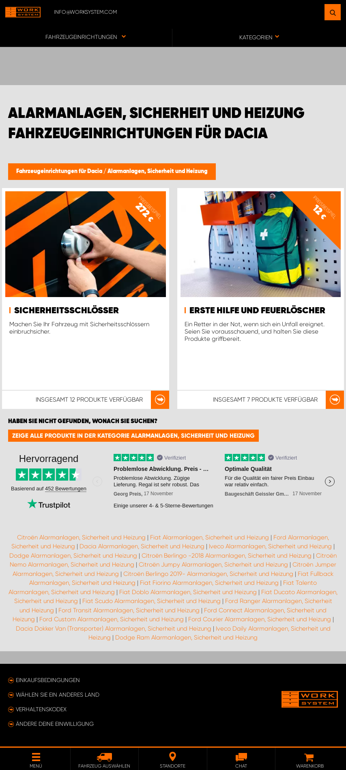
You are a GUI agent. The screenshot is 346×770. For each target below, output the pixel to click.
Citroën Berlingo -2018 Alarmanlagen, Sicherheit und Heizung (227, 555)
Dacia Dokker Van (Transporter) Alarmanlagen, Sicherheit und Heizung (113, 628)
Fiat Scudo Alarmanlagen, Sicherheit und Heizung (151, 601)
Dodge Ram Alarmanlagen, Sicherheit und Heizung (186, 637)
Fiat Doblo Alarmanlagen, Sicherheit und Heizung (188, 592)
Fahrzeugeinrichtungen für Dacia (59, 171)
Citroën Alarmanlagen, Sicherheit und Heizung (81, 537)
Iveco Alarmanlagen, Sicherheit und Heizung (270, 546)
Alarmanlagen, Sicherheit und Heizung (157, 171)
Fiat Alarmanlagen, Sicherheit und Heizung (209, 537)
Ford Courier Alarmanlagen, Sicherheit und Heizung (259, 619)
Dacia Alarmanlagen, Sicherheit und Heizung (142, 546)
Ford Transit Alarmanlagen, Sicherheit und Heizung (129, 610)
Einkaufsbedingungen (48, 680)
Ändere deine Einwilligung (55, 724)
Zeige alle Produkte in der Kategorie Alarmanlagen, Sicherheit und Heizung (133, 435)
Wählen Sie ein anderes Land (57, 694)
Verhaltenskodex (41, 709)
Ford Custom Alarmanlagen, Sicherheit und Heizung (111, 619)
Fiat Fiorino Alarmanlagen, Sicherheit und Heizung (209, 582)
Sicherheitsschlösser (66, 310)
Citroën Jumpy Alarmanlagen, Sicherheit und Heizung (213, 564)
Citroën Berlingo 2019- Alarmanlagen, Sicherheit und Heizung (208, 574)
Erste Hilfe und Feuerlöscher (257, 310)
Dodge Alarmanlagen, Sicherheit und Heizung (73, 555)
